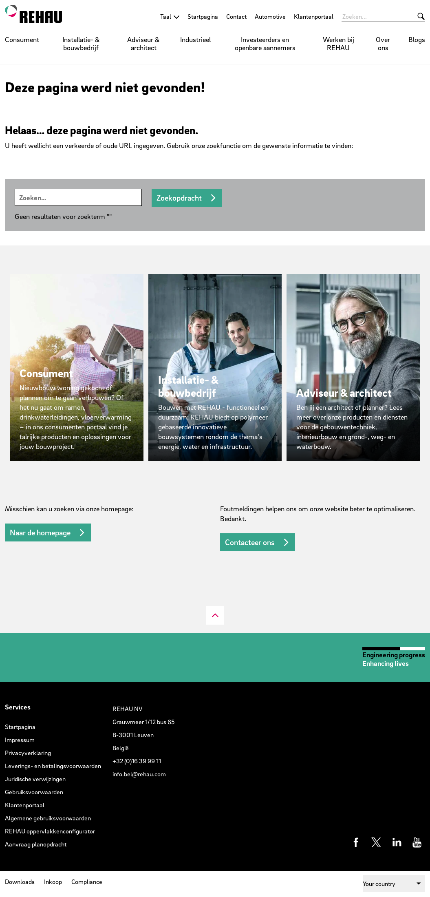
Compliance (86, 881)
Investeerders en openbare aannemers (265, 43)
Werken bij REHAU (338, 43)
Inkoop (53, 881)
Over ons (383, 43)
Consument (22, 39)
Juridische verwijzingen (35, 779)
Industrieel (195, 39)
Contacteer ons (250, 542)
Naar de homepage (40, 532)
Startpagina (202, 16)
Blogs (416, 39)
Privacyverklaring (28, 753)
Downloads (20, 881)
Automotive (270, 16)
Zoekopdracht (179, 198)
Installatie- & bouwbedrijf (81, 43)
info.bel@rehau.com (139, 774)
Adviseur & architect (143, 43)
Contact (236, 16)
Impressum (20, 740)
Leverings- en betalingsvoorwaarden (53, 766)
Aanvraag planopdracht (35, 844)
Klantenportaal (313, 16)
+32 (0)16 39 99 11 (136, 761)
